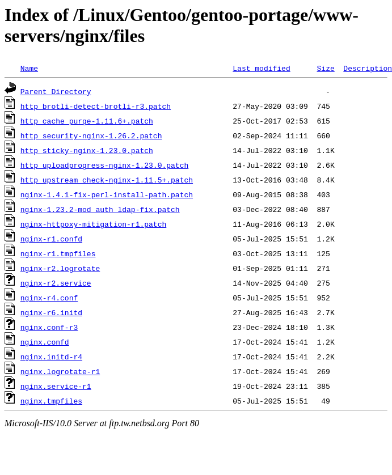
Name (29, 68)
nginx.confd (44, 342)
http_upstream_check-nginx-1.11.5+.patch (106, 180)
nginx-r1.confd (51, 239)
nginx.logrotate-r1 (60, 371)
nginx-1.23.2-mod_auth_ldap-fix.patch (100, 209)
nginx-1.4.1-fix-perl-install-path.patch (106, 194)
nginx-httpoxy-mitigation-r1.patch (93, 224)
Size (325, 68)
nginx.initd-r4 (51, 356)
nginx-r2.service (55, 283)
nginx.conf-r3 (49, 327)
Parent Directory (55, 91)
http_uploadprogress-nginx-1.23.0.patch (104, 165)
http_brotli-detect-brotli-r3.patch (95, 106)
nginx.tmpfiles (51, 401)
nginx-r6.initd (51, 312)
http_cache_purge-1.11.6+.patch (86, 121)
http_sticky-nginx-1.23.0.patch (86, 150)
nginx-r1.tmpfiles (58, 253)
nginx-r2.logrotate (60, 268)
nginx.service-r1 (55, 386)
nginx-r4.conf (49, 297)
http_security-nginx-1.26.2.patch (91, 135)
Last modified (261, 68)
